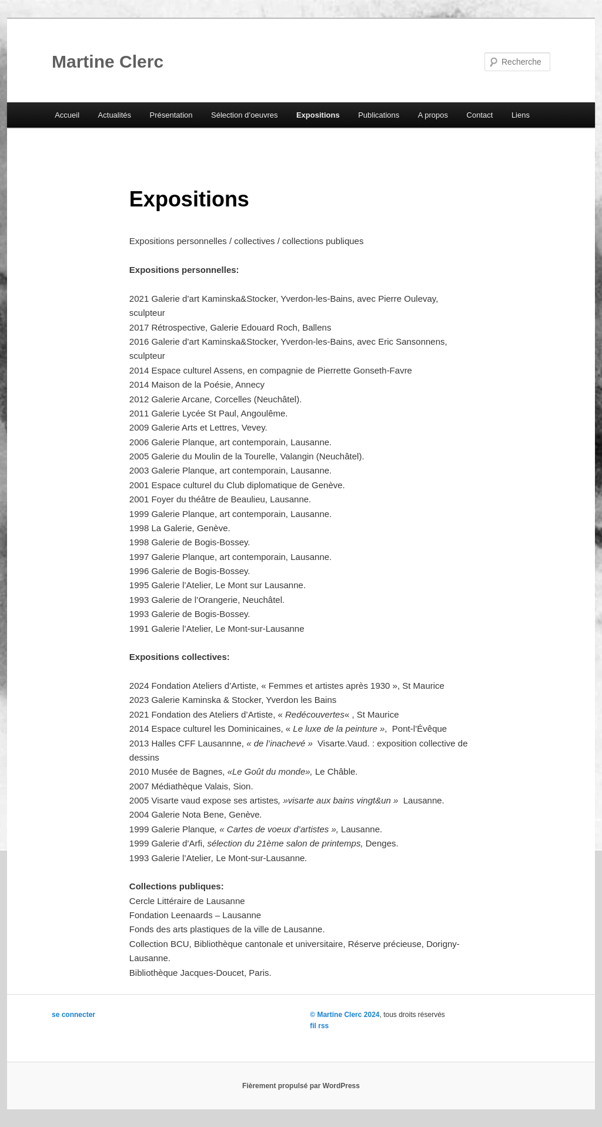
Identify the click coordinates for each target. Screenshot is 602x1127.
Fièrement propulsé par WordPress (301, 1086)
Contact (480, 115)
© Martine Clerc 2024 (344, 1015)
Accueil (67, 115)
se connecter (73, 1015)
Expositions (318, 115)
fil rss (319, 1026)
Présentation (170, 115)
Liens (520, 115)
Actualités (114, 115)
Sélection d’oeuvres (244, 115)
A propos (433, 115)
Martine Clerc (107, 61)
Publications (378, 115)
